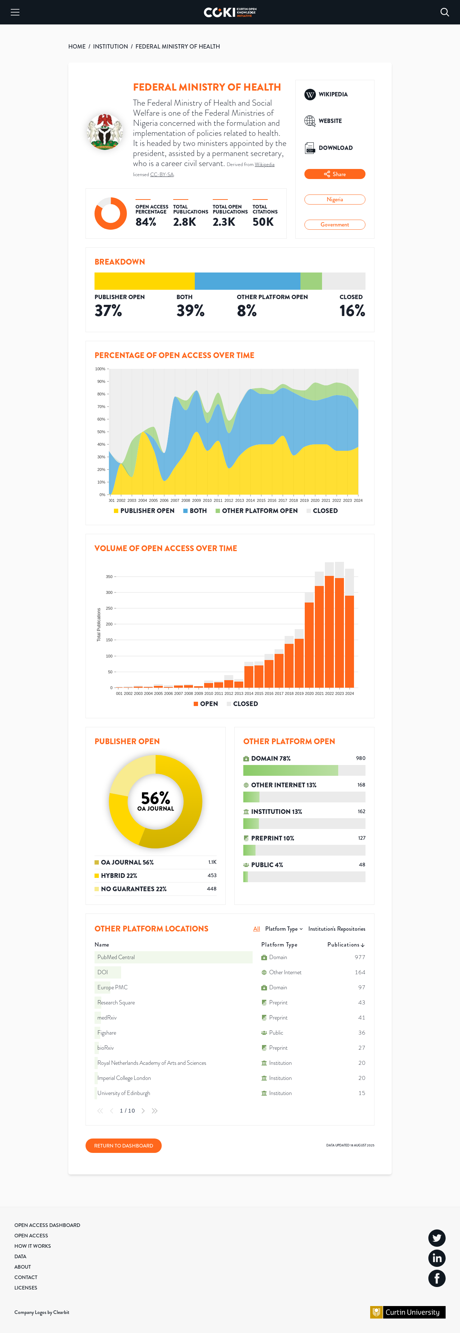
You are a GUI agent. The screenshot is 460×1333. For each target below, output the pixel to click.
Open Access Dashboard (47, 1225)
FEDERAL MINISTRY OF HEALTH (177, 46)
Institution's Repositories (336, 929)
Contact (25, 1277)
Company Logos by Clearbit (41, 1312)
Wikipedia (265, 164)
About (22, 1266)
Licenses (25, 1287)
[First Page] (100, 1111)
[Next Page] (143, 1111)
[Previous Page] (112, 1111)
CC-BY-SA (162, 174)
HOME (77, 46)
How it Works (32, 1246)
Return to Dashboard (123, 1145)
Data (20, 1256)
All (256, 929)
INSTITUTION (110, 46)
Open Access (31, 1235)
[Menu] (15, 12)
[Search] (445, 12)
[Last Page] (154, 1111)
